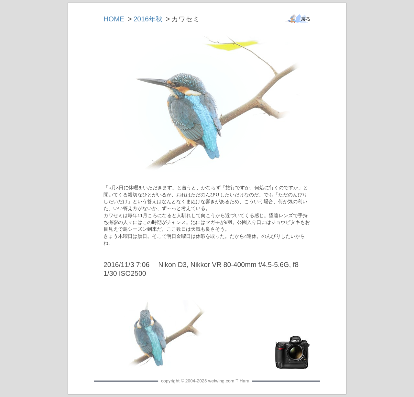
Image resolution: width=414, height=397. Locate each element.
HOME (114, 19)
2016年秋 (147, 19)
